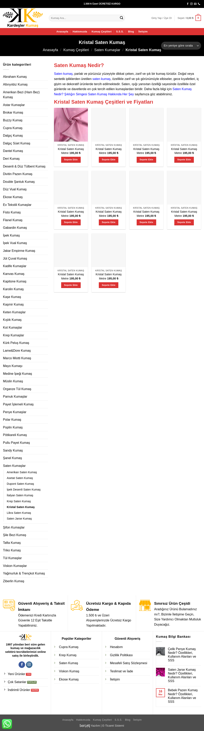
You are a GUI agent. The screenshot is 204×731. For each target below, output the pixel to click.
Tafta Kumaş (12, 542)
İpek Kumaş (11, 235)
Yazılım (95, 725)
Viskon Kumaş (69, 671)
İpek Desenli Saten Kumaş (24, 489)
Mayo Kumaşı (13, 366)
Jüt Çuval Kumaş (15, 258)
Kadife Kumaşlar (14, 266)
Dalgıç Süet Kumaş (16, 143)
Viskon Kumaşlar (15, 565)
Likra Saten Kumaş (19, 512)
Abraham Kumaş (15, 76)
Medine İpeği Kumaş (17, 373)
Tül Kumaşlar (12, 558)
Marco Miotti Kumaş (17, 358)
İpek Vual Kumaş (15, 243)
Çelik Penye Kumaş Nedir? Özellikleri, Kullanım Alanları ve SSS (182, 654)
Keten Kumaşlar (14, 312)
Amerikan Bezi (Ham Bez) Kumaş (21, 95)
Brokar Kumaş (13, 112)
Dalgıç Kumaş (13, 135)
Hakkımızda (80, 31)
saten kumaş (101, 79)
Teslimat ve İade (121, 671)
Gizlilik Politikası (121, 655)
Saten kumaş (63, 73)
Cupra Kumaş (13, 128)
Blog (131, 31)
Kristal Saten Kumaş (21, 507)
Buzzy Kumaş (13, 120)
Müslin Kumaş (13, 381)
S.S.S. (120, 31)
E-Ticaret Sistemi (113, 725)
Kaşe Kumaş (12, 297)
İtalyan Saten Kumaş (20, 495)
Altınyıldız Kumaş (15, 84)
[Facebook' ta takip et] (187, 4)
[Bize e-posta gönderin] (195, 4)
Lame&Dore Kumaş (17, 350)
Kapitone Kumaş (14, 281)
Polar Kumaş (12, 419)
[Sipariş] (181, 46)
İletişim (143, 31)
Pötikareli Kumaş (15, 435)
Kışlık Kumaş (12, 319)
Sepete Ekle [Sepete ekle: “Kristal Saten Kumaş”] (71, 159)
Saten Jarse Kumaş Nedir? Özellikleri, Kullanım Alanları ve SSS (182, 675)
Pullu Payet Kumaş (16, 442)
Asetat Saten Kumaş (20, 478)
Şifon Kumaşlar (14, 527)
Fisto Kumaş (12, 212)
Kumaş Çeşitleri (102, 31)
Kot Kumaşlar (12, 327)
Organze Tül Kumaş (17, 389)
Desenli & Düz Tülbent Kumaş (24, 166)
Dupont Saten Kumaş (20, 483)
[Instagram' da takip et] (191, 4)
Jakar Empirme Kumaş (19, 250)
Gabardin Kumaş (15, 227)
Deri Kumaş (11, 158)
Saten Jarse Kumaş (19, 518)
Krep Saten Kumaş (19, 501)
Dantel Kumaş (13, 151)
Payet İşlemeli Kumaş (18, 404)
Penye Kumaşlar (14, 412)
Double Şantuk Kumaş (19, 181)
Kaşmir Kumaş (13, 304)
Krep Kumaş (67, 655)
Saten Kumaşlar (107, 50)
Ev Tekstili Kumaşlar (17, 204)
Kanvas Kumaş (14, 273)
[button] (161, 18)
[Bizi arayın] (199, 4)
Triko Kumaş (12, 550)
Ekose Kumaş (13, 197)
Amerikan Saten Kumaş (22, 472)
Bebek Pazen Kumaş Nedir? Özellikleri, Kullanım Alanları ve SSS (183, 695)
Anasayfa (62, 31)
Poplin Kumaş (13, 427)
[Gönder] (121, 18)
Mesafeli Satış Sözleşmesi (128, 663)
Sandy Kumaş (13, 450)
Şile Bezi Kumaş (14, 535)
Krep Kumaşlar (13, 335)
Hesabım (116, 647)
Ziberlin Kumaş (13, 581)
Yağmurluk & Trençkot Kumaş (24, 573)
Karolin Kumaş (13, 289)
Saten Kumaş (68, 663)
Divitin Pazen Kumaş (17, 174)
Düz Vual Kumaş (15, 189)
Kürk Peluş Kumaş (16, 343)
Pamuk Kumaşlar (15, 396)
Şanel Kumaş (12, 458)
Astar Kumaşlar (14, 105)
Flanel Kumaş (13, 220)
